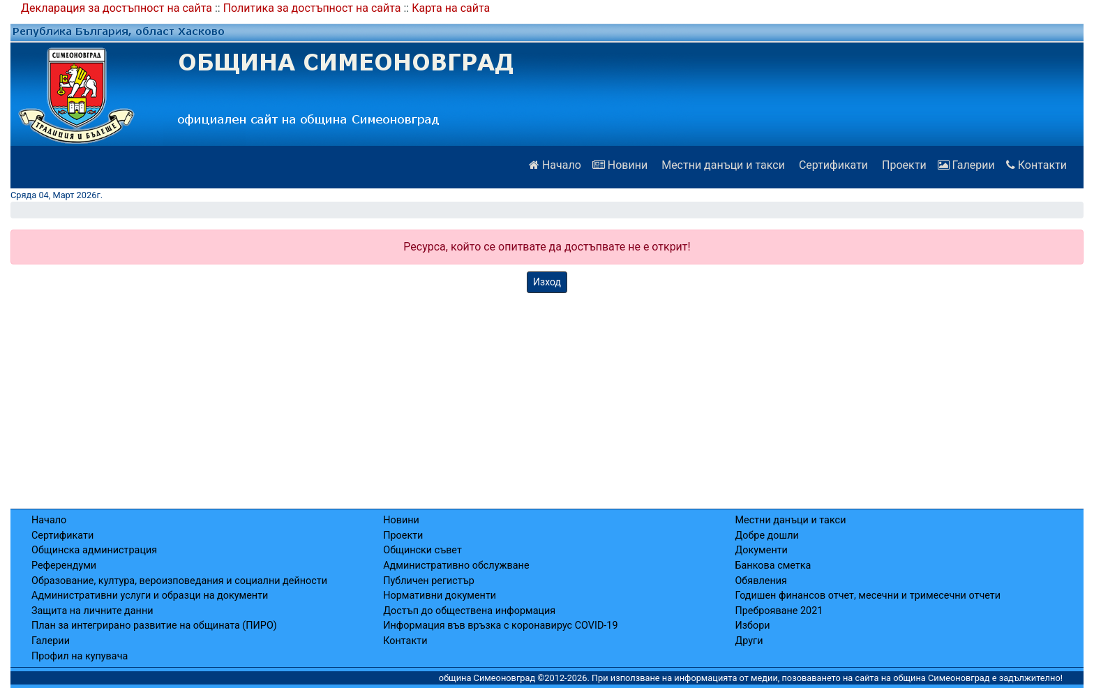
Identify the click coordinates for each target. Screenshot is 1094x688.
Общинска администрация (94, 550)
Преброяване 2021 (779, 611)
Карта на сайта (451, 8)
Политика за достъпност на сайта (312, 8)
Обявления (760, 581)
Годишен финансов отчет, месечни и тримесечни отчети (868, 595)
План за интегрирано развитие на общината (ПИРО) (154, 625)
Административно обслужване (456, 565)
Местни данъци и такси (722, 165)
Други (749, 641)
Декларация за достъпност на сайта (116, 8)
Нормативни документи (439, 595)
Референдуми (63, 565)
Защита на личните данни (92, 611)
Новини (619, 165)
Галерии (966, 165)
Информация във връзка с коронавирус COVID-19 (500, 625)
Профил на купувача (79, 656)
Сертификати (832, 165)
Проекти (903, 165)
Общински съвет (422, 550)
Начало (555, 165)
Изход (547, 281)
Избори (752, 625)
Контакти (1036, 165)
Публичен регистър (428, 581)
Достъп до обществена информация (469, 611)
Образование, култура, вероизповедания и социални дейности (179, 581)
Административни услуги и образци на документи (149, 595)
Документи (761, 550)
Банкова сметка (773, 565)
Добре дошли (766, 535)
